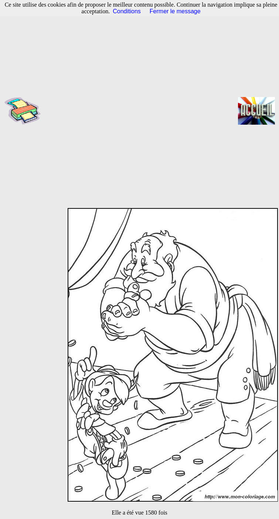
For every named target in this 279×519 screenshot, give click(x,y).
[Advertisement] (100, 111)
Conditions (127, 11)
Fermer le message (175, 11)
